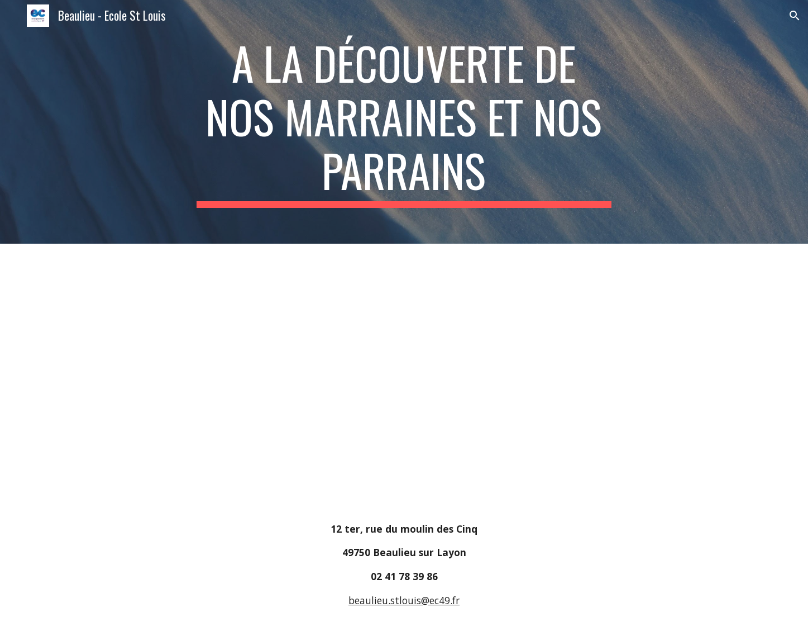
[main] (404, 121)
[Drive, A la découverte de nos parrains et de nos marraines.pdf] (238, 373)
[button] (794, 15)
